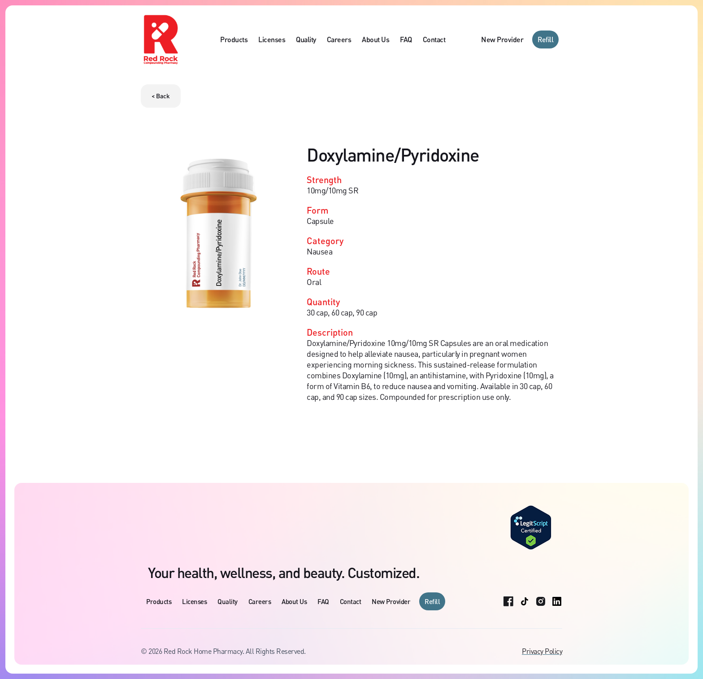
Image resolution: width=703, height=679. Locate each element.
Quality (306, 39)
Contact (434, 39)
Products (233, 39)
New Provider (502, 39)
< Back (161, 96)
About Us (375, 39)
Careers (339, 39)
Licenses (271, 39)
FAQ (406, 39)
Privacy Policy (542, 651)
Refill (545, 39)
